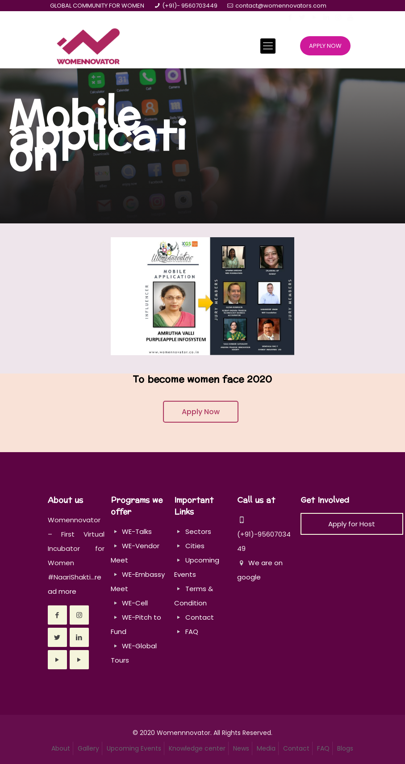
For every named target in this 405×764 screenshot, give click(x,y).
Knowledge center (197, 748)
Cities (195, 545)
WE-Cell (135, 603)
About (60, 748)
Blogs (345, 748)
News (241, 748)
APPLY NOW (325, 46)
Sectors (198, 531)
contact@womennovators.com (280, 5)
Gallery (88, 748)
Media (266, 748)
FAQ (191, 631)
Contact (199, 617)
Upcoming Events (134, 748)
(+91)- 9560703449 (189, 5)
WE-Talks (137, 531)
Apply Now (201, 412)
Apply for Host (351, 524)
